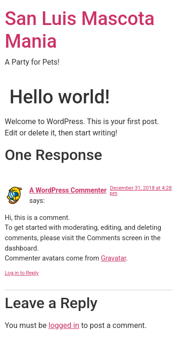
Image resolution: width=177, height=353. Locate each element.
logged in (64, 325)
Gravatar (113, 258)
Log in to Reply (22, 273)
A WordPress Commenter (68, 190)
